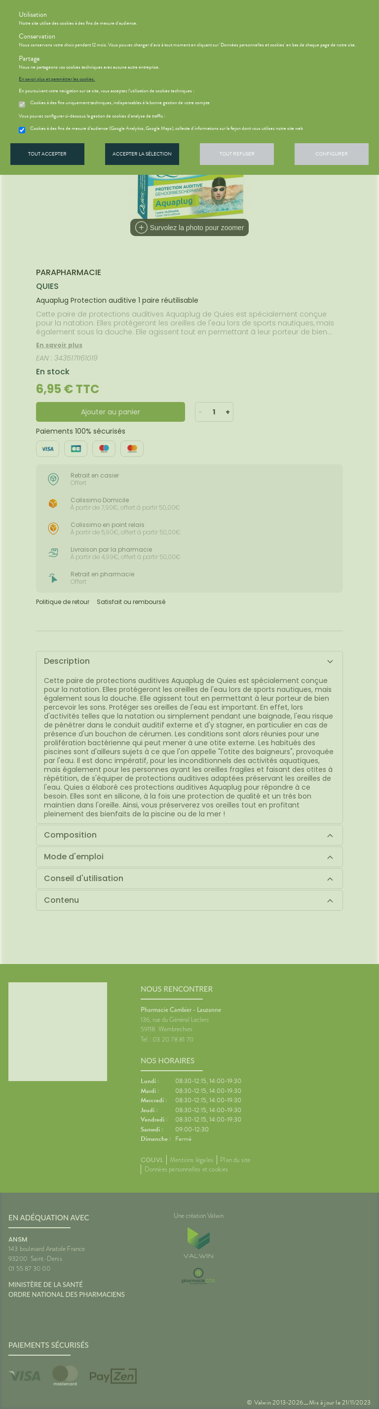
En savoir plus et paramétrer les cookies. (57, 79)
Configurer (331, 154)
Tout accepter (47, 154)
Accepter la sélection (142, 154)
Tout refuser (237, 154)
